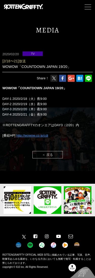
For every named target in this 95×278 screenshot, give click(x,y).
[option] (17, 200)
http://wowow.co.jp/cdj (32, 135)
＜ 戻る (47, 155)
